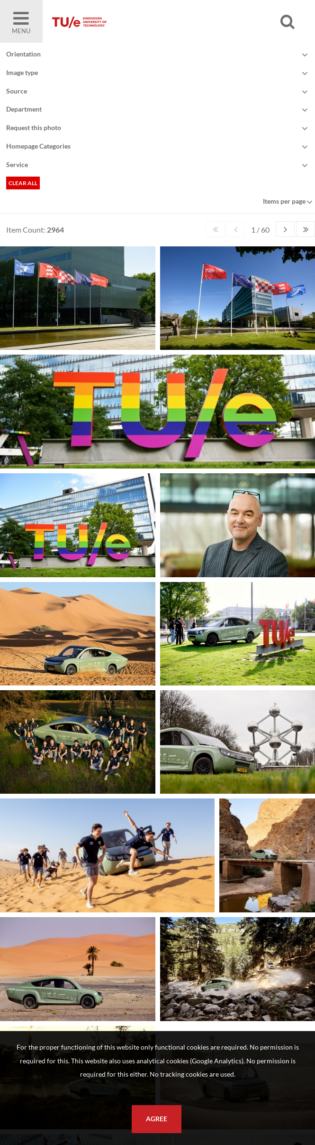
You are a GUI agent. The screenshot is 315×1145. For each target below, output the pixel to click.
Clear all (23, 183)
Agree (156, 1119)
